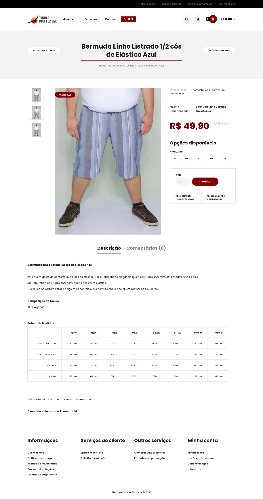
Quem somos (35, 452)
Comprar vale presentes (149, 452)
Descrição (109, 248)
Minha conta (148, 3)
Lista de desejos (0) (171, 3)
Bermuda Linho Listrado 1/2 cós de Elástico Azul (136, 65)
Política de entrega (39, 458)
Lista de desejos (198, 463)
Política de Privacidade (42, 463)
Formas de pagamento (42, 474)
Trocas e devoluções (40, 469)
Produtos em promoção (149, 458)
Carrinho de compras (200, 3)
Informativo (195, 469)
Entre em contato (92, 452)
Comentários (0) (146, 248)
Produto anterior (44, 50)
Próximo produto (219, 50)
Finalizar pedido (227, 3)
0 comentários (199, 90)
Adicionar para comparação (216, 198)
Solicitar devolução (93, 458)
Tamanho (177, 151)
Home (102, 65)
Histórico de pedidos (201, 458)
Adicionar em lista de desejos (185, 198)
